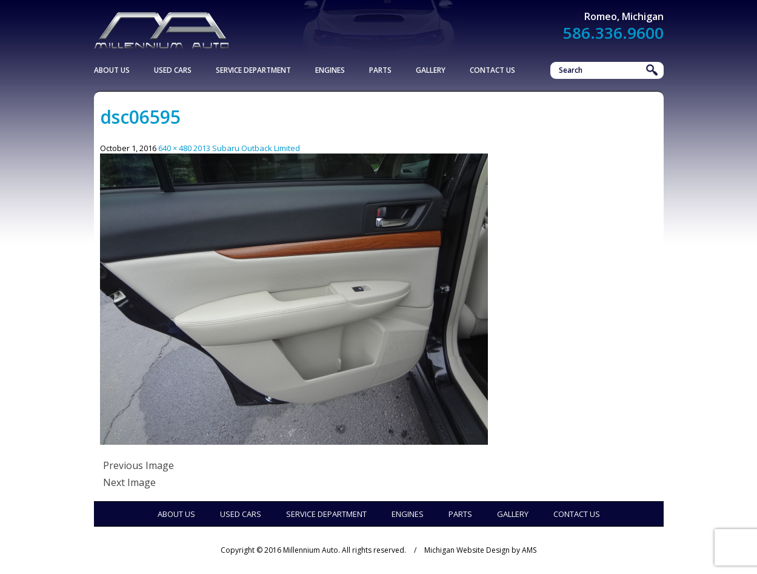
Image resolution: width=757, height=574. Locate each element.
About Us (112, 70)
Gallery (430, 70)
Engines (330, 70)
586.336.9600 (613, 33)
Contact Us (492, 70)
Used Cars (173, 70)
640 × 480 (175, 148)
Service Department (253, 70)
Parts (380, 70)
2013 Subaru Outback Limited (246, 148)
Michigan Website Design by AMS (480, 550)
